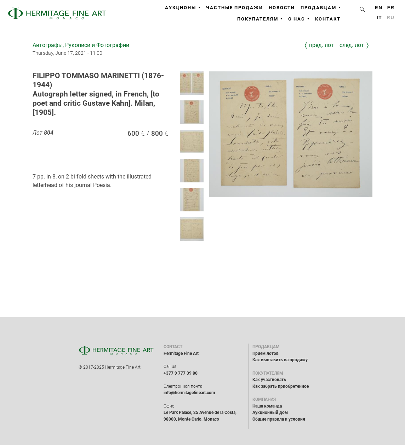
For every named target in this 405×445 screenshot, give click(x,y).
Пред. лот (321, 45)
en (379, 7)
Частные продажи (234, 7)
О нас (299, 19)
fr (391, 7)
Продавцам (320, 7)
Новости (282, 7)
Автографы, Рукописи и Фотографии (81, 45)
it (379, 17)
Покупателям (259, 19)
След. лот (352, 45)
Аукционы (182, 7)
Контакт (327, 19)
